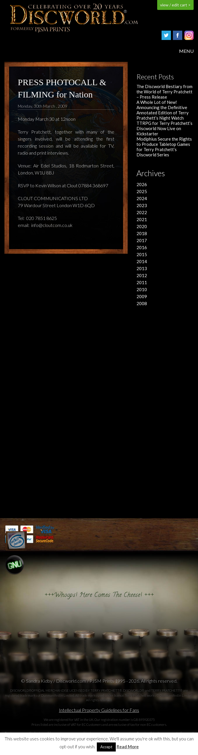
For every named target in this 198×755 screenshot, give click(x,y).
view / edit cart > (175, 4)
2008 (141, 303)
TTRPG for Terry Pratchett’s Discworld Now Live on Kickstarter (164, 128)
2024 (141, 198)
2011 (141, 282)
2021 (141, 219)
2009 (141, 296)
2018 (141, 233)
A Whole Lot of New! (156, 102)
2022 (141, 212)
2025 (141, 191)
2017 (141, 240)
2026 (141, 184)
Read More (128, 746)
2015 (141, 254)
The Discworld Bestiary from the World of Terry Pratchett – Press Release (164, 91)
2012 (141, 275)
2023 (141, 205)
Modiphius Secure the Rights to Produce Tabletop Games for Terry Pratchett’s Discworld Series (164, 146)
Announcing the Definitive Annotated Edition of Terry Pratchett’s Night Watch (162, 112)
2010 (141, 289)
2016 (141, 247)
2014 (141, 261)
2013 (141, 268)
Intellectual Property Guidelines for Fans (99, 710)
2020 (141, 226)
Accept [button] (106, 746)
